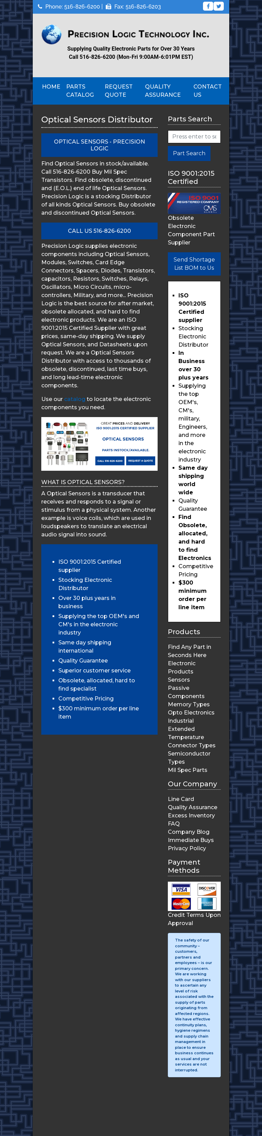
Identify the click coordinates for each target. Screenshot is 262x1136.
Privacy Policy (187, 848)
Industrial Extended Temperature (186, 729)
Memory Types (189, 704)
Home (51, 86)
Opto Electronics (191, 712)
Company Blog (188, 832)
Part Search (189, 153)
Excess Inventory (191, 815)
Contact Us (207, 90)
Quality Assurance (163, 90)
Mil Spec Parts (187, 770)
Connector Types (192, 745)
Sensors (179, 680)
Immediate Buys (191, 840)
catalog (74, 399)
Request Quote (119, 90)
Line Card (181, 799)
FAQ (174, 823)
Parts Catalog (80, 90)
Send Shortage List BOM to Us (194, 263)
